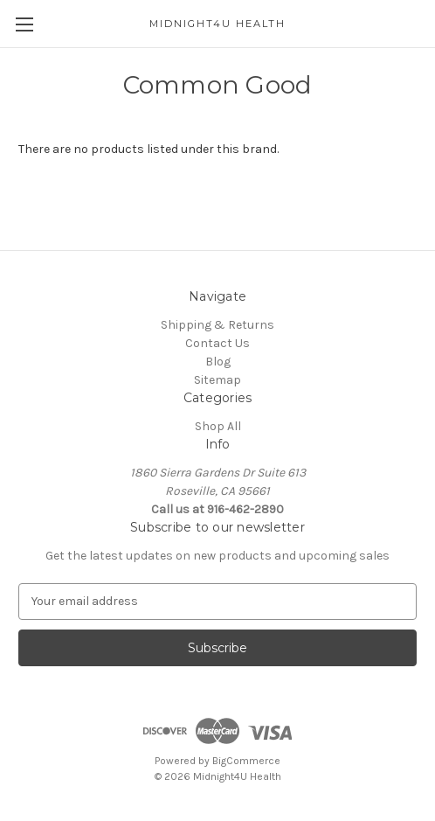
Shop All (218, 426)
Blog (218, 361)
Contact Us (217, 343)
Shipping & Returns (217, 324)
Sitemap (217, 379)
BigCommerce (246, 761)
